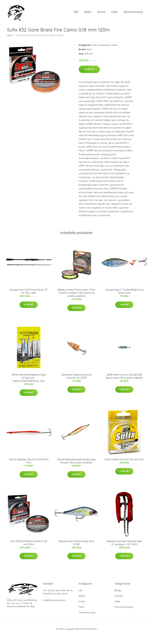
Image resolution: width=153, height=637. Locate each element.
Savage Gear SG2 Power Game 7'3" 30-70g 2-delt (29, 294)
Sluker (114, 48)
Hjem (9, 38)
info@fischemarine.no (54, 603)
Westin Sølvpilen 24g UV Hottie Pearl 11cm (28, 464)
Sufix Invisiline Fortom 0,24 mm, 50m (124, 462)
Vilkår (117, 604)
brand (101, 13)
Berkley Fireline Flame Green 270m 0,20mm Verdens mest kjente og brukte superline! (76, 295)
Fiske (114, 13)
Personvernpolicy (124, 609)
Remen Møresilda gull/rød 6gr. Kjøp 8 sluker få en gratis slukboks (76, 464)
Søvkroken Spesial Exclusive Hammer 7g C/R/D (76, 379)
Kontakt (119, 598)
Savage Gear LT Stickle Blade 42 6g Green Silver (124, 294)
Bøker (88, 13)
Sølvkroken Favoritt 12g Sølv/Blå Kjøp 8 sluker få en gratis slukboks (124, 379)
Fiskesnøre (104, 48)
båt (76, 13)
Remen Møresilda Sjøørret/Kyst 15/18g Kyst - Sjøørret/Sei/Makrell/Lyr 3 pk (28, 380)
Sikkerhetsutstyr (133, 13)
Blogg (118, 593)
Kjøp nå (89, 72)
